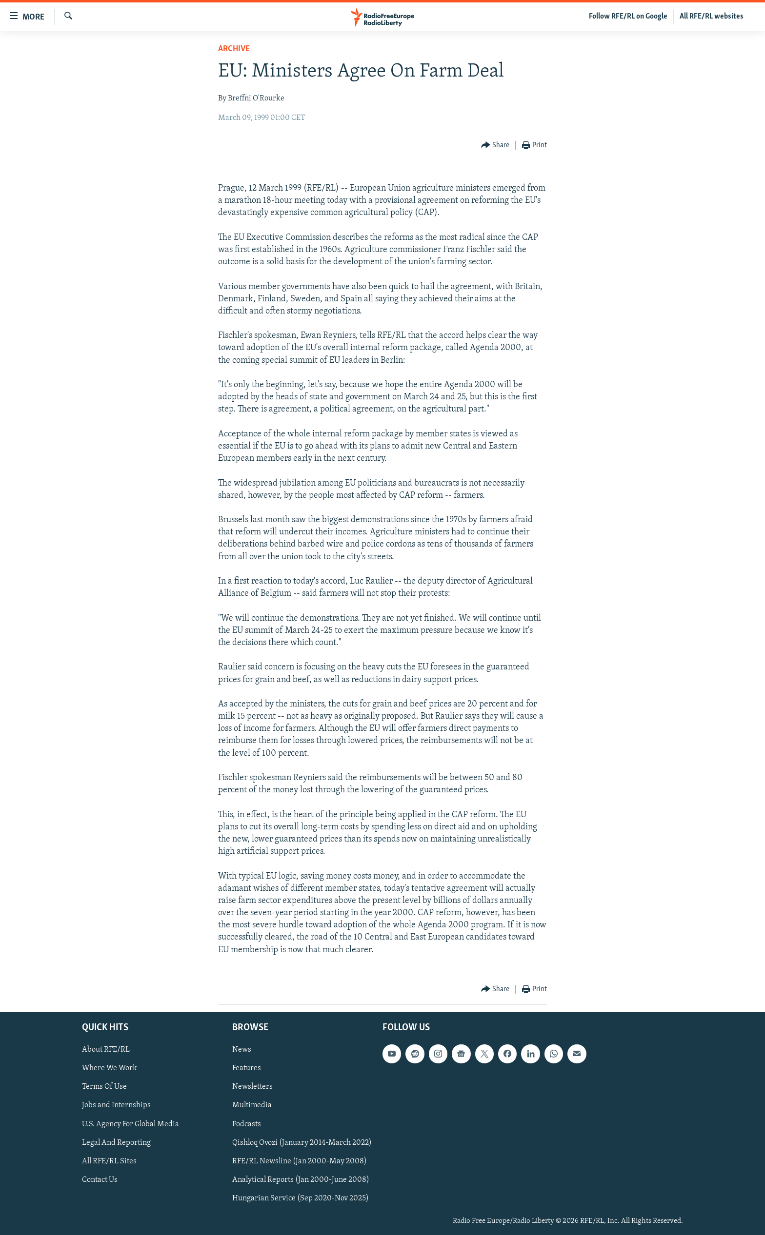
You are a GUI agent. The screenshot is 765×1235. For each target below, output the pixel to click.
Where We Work (109, 1069)
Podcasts (246, 1124)
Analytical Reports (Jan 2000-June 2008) (300, 1180)
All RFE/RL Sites (109, 1161)
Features (246, 1069)
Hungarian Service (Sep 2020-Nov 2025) (300, 1198)
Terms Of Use (104, 1087)
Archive (234, 49)
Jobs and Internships (116, 1106)
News (241, 1050)
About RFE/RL (106, 1050)
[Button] (495, 145)
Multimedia (252, 1106)
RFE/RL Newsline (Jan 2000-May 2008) (299, 1161)
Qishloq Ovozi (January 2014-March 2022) (302, 1143)
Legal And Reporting (116, 1143)
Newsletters (252, 1087)
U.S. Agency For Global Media (130, 1124)
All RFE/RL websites (712, 16)
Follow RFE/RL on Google (628, 16)
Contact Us (100, 1180)
